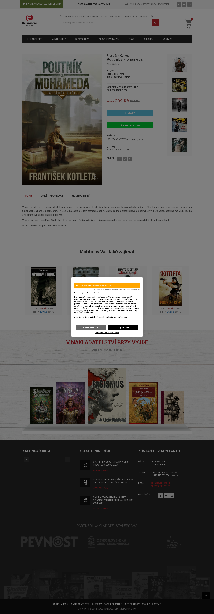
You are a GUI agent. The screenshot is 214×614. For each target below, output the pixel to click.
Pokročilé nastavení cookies (107, 333)
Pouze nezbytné (90, 327)
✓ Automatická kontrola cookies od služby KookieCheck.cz (116, 289)
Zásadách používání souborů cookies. (112, 317)
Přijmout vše (123, 327)
